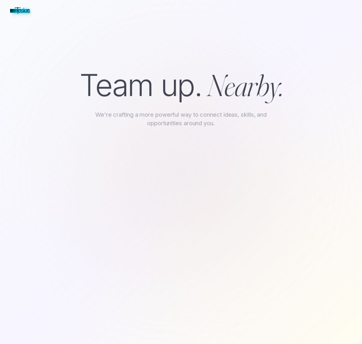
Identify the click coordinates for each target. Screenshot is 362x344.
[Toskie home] (21, 11)
